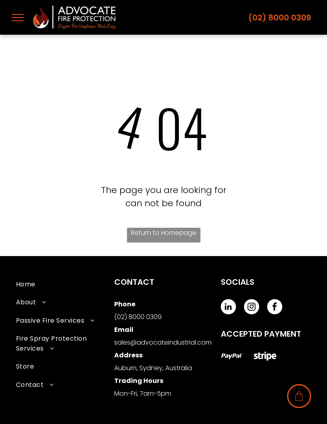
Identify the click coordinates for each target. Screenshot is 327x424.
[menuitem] (65, 284)
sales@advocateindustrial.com (163, 342)
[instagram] (251, 307)
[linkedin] (228, 307)
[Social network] (232, 357)
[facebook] (274, 307)
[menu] (17, 17)
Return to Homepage (163, 232)
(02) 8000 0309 (279, 17)
